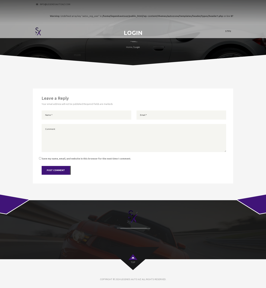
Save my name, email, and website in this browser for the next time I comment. (86, 158)
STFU (228, 31)
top (133, 262)
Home (129, 47)
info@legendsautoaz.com (55, 4)
